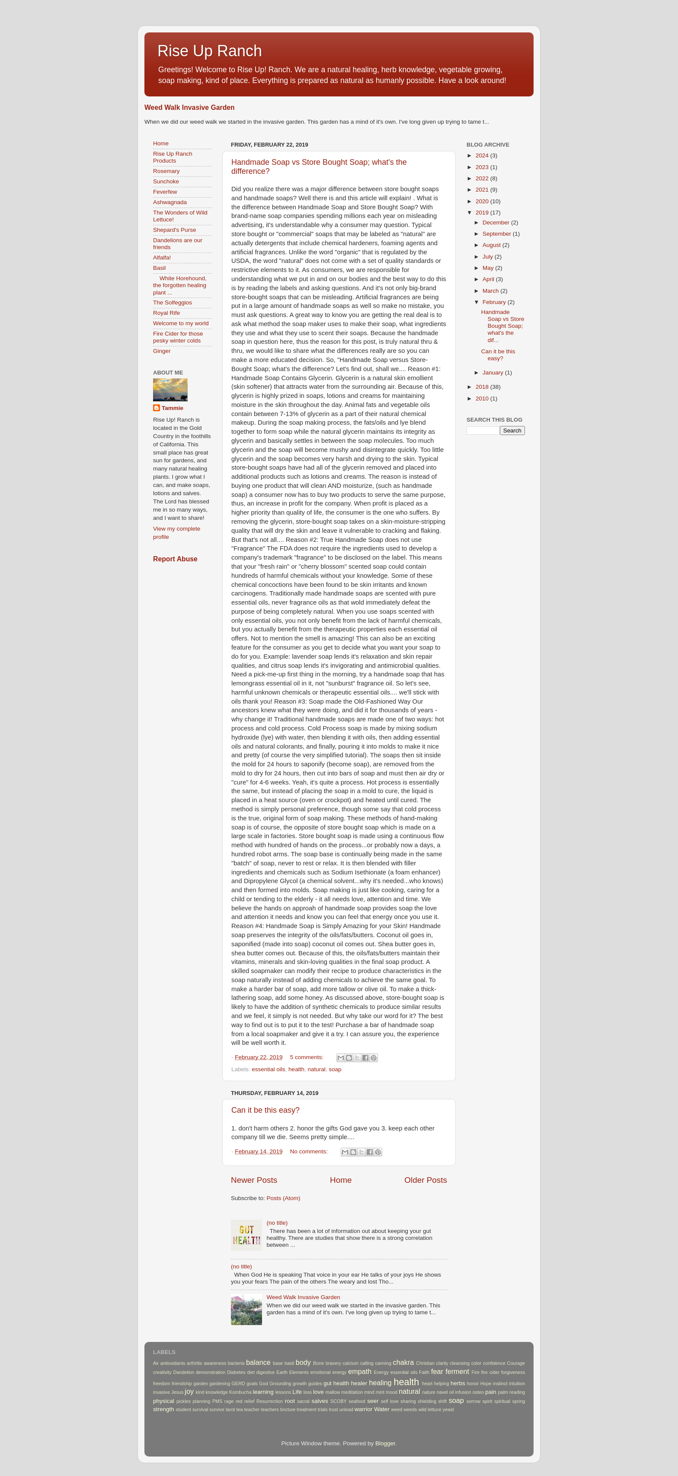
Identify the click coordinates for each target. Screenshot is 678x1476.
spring (518, 1401)
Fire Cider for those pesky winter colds (178, 337)
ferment (457, 1371)
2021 (483, 189)
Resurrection (269, 1401)
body (303, 1362)
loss (308, 1392)
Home (341, 1180)
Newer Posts (254, 1180)
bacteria (236, 1363)
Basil (159, 268)
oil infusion (460, 1392)
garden (200, 1383)
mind (369, 1392)
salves (319, 1401)
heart (427, 1383)
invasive (161, 1392)
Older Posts (425, 1180)
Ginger (162, 351)
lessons (283, 1392)
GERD (238, 1383)
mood (391, 1392)
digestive (265, 1372)
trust (333, 1409)
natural (316, 1069)
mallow (333, 1392)
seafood (357, 1401)
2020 (483, 201)
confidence (494, 1363)
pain (490, 1392)
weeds (410, 1409)
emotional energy (328, 1372)
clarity (442, 1363)
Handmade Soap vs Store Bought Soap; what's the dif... (502, 326)
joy (189, 1391)
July (489, 256)
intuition (517, 1383)
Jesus (177, 1392)
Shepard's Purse (174, 230)
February (495, 302)
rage (229, 1401)
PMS (217, 1401)
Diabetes (236, 1372)
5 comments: (307, 1057)
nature (428, 1392)
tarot (230, 1409)
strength (163, 1409)
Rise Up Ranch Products (172, 157)
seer (372, 1401)
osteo (478, 1392)
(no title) (277, 1223)
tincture (287, 1409)
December (497, 222)
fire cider (490, 1372)
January (494, 372)
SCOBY (338, 1401)
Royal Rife (166, 313)
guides (315, 1383)
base (278, 1363)
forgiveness (513, 1372)
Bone (318, 1363)
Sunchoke (166, 181)
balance (258, 1362)
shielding (427, 1401)
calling (367, 1363)
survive (217, 1409)
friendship (182, 1383)
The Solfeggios (172, 302)
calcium (351, 1363)
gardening (219, 1383)
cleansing (460, 1363)
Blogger (385, 1443)
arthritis (194, 1363)
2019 (483, 212)
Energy (381, 1372)
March (491, 291)
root (290, 1401)
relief (249, 1401)
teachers (269, 1409)
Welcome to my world (181, 323)
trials (323, 1409)
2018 (483, 387)
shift (442, 1401)
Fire (475, 1372)
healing (380, 1382)
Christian (425, 1363)
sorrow (473, 1401)
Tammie (172, 408)
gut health (336, 1383)
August (492, 245)
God (263, 1383)
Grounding (280, 1383)
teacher (251, 1409)
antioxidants (172, 1363)
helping (441, 1383)
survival (200, 1409)
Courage (516, 1363)
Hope (486, 1383)
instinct (500, 1383)
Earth (282, 1372)
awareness (215, 1363)
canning (383, 1363)
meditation (352, 1392)
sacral (303, 1401)
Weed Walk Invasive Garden (189, 107)
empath (359, 1371)
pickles (183, 1401)
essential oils (268, 1069)
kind (200, 1392)
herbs (458, 1383)
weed (396, 1409)
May (489, 268)
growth (300, 1383)
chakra (403, 1362)
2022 (483, 178)
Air (156, 1363)
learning (263, 1392)
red (239, 1401)
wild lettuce (429, 1409)
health (296, 1069)
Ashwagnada (170, 202)
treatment (307, 1409)
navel (442, 1392)
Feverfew (165, 192)
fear (437, 1371)
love (318, 1392)
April (489, 279)
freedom (161, 1383)
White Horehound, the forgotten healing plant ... (180, 285)
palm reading (511, 1392)
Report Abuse (175, 559)
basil (289, 1363)
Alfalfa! (162, 257)
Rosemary (166, 171)
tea (239, 1409)
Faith (424, 1372)
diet (251, 1372)
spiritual (502, 1401)
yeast (448, 1409)
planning (202, 1401)
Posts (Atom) (284, 1198)
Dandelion (183, 1372)
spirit (488, 1401)
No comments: (309, 1151)
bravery (333, 1363)
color (476, 1363)
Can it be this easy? (265, 1110)
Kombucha (240, 1392)
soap (335, 1069)
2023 (483, 167)
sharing (408, 1401)
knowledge (216, 1392)
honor (473, 1383)
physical (163, 1401)
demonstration (210, 1372)
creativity (162, 1372)
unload (346, 1409)
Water (382, 1409)
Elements (299, 1372)
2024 (483, 155)
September (498, 234)
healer (359, 1383)
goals (252, 1383)
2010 (483, 398)
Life (297, 1392)
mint (380, 1392)
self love (390, 1401)
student (183, 1409)
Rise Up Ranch (209, 51)
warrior (363, 1409)
